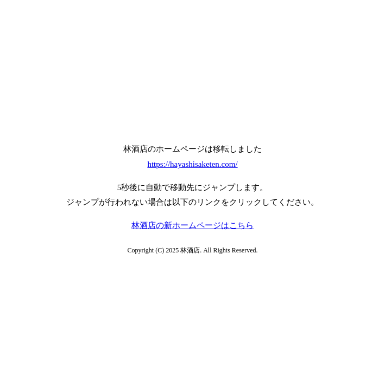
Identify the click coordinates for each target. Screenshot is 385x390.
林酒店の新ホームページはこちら (192, 225)
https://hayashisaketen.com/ (192, 164)
